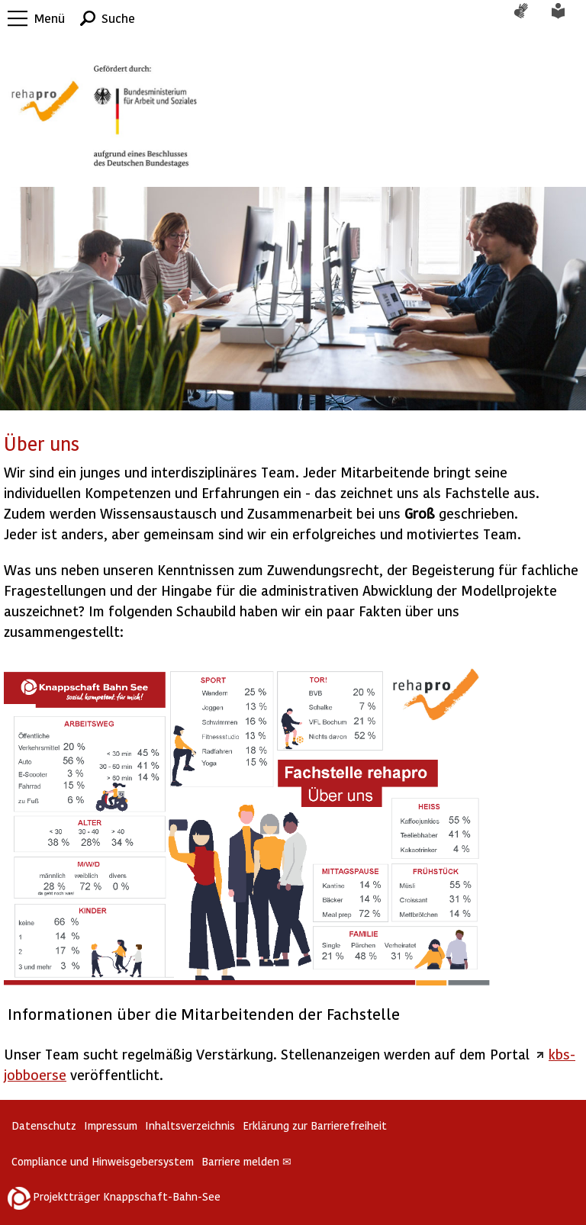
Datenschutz (43, 1125)
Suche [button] (118, 18)
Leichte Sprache (567, 18)
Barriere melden (246, 1161)
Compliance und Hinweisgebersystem (102, 1161)
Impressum (110, 1125)
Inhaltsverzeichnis (190, 1125)
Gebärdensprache (529, 18)
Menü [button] (49, 18)
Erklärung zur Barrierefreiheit (315, 1125)
